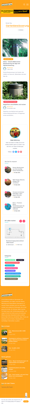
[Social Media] (13, 152)
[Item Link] (15, 48)
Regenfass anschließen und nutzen (14, 104)
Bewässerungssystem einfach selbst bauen (15, 241)
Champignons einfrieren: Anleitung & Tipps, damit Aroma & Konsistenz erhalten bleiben (19, 340)
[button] (20, 221)
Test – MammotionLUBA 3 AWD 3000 (17, 331)
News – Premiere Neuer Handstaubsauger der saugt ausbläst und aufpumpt (18, 206)
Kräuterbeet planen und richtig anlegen (17, 368)
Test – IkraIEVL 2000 (14, 348)
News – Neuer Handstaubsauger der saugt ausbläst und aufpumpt (18, 361)
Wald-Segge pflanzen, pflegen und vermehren (19, 181)
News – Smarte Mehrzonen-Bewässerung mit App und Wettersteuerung (12, 63)
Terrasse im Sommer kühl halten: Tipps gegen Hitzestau (18, 193)
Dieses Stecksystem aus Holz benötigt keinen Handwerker (18, 169)
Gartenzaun (10, 67)
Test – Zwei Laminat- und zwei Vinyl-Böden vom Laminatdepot (19, 375)
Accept (26, 401)
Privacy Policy (10, 401)
